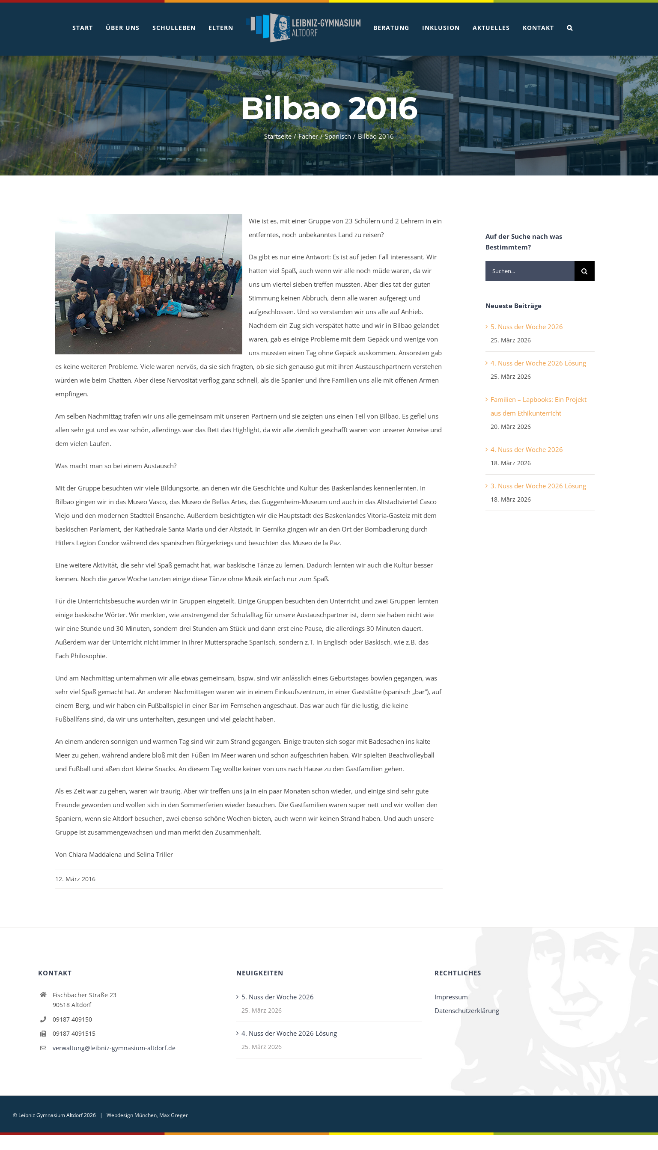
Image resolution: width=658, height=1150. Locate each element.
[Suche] (585, 271)
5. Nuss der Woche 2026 (527, 326)
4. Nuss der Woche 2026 (527, 449)
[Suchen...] (529, 271)
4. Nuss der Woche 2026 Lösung (538, 363)
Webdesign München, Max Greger (147, 1115)
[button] (570, 28)
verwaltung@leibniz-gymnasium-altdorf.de (114, 1048)
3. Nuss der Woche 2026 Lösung (538, 485)
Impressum (451, 997)
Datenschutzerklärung (467, 1010)
